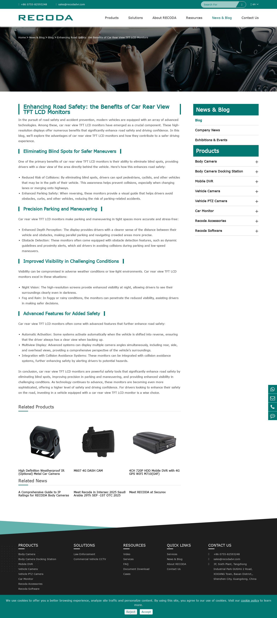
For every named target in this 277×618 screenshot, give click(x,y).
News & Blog (222, 18)
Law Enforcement (84, 554)
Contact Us (250, 18)
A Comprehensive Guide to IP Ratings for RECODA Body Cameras (43, 494)
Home (22, 37)
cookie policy (250, 600)
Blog (51, 37)
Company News (207, 130)
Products (112, 18)
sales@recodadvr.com (70, 4)
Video (126, 554)
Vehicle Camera (207, 191)
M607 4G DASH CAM (88, 470)
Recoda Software (208, 231)
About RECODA (164, 18)
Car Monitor (204, 211)
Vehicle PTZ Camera (211, 201)
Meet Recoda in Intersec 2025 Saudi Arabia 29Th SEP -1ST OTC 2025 (99, 494)
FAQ (125, 564)
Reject (130, 611)
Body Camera (206, 161)
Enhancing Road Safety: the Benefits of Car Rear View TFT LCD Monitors (102, 37)
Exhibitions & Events (211, 140)
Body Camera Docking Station (219, 171)
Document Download (136, 568)
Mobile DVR (204, 181)
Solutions (135, 18)
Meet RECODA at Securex (147, 492)
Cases (126, 573)
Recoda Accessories (210, 221)
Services (128, 559)
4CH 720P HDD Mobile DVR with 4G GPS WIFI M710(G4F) (154, 472)
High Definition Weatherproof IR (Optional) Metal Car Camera (41, 472)
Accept (146, 611)
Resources (194, 18)
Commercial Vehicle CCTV (90, 559)
